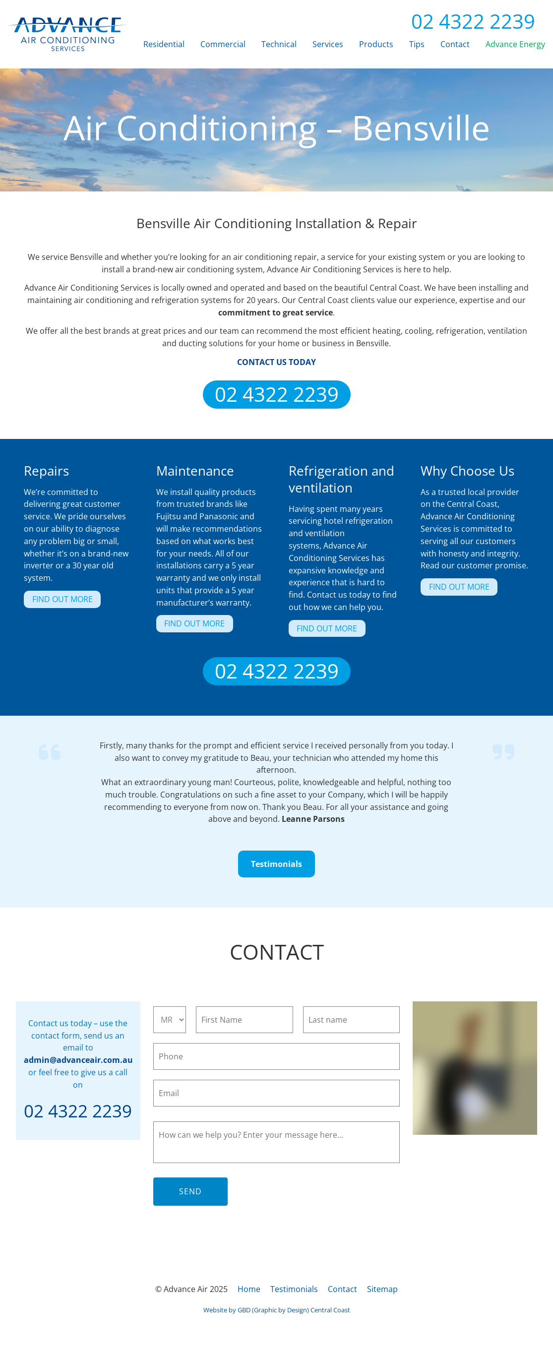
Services (327, 44)
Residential (163, 44)
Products (376, 44)
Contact (455, 44)
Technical (279, 44)
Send (190, 1191)
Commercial (223, 44)
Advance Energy (515, 44)
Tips (417, 44)
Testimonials (277, 856)
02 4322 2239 (465, 21)
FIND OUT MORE (54, 596)
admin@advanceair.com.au (78, 1059)
